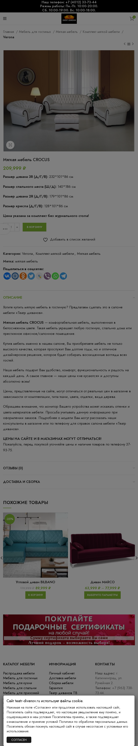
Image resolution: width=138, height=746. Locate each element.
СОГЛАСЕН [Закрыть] (19, 740)
